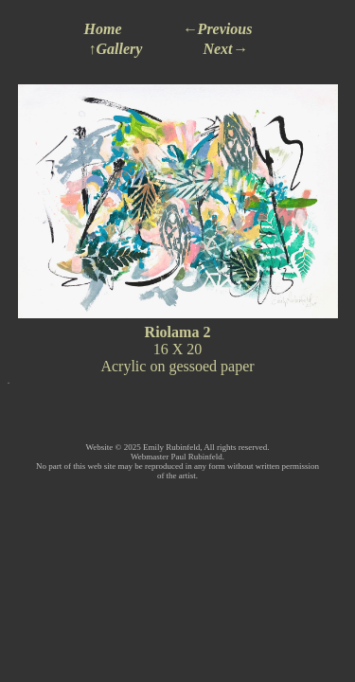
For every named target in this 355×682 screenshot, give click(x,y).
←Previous (218, 29)
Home (103, 29)
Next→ (225, 49)
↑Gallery (116, 49)
